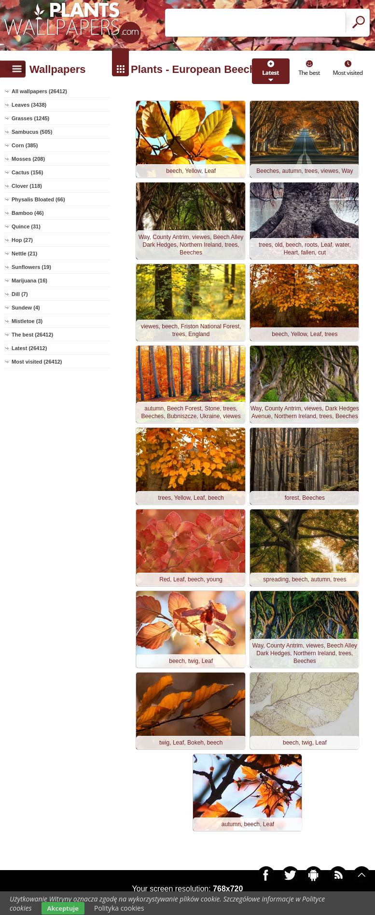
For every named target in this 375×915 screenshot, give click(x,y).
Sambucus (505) (32, 132)
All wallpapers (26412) (39, 91)
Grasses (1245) (30, 118)
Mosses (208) (28, 159)
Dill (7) (20, 294)
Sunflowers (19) (31, 267)
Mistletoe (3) (27, 321)
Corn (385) (25, 145)
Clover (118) (27, 186)
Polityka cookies (119, 908)
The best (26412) (32, 335)
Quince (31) (26, 226)
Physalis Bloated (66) (38, 199)
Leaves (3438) (29, 105)
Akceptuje (63, 908)
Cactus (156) (27, 172)
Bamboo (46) (28, 213)
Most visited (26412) (37, 362)
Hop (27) (22, 240)
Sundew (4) (26, 307)
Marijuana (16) (29, 280)
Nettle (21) (24, 253)
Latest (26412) (29, 348)
